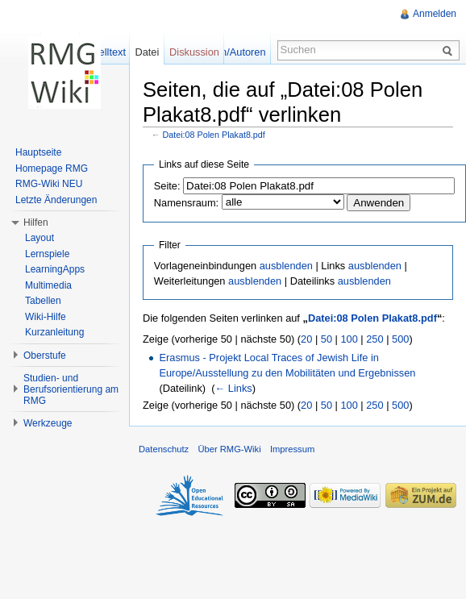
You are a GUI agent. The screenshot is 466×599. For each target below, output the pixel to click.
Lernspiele (47, 254)
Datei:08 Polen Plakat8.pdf (214, 134)
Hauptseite (38, 152)
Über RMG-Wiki (229, 449)
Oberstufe (44, 355)
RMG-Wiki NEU (48, 183)
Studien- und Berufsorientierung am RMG (71, 389)
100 (348, 339)
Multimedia (48, 285)
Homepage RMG (51, 168)
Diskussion (194, 52)
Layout (39, 237)
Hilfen (35, 222)
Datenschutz (164, 449)
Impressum (292, 449)
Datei (147, 52)
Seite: (167, 186)
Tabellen (43, 300)
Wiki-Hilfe (45, 316)
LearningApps (55, 269)
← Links (233, 388)
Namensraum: (186, 203)
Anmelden (434, 13)
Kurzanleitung (54, 332)
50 (326, 339)
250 (374, 339)
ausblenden (286, 266)
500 (400, 339)
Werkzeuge (47, 423)
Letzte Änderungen (56, 200)
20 (306, 339)
